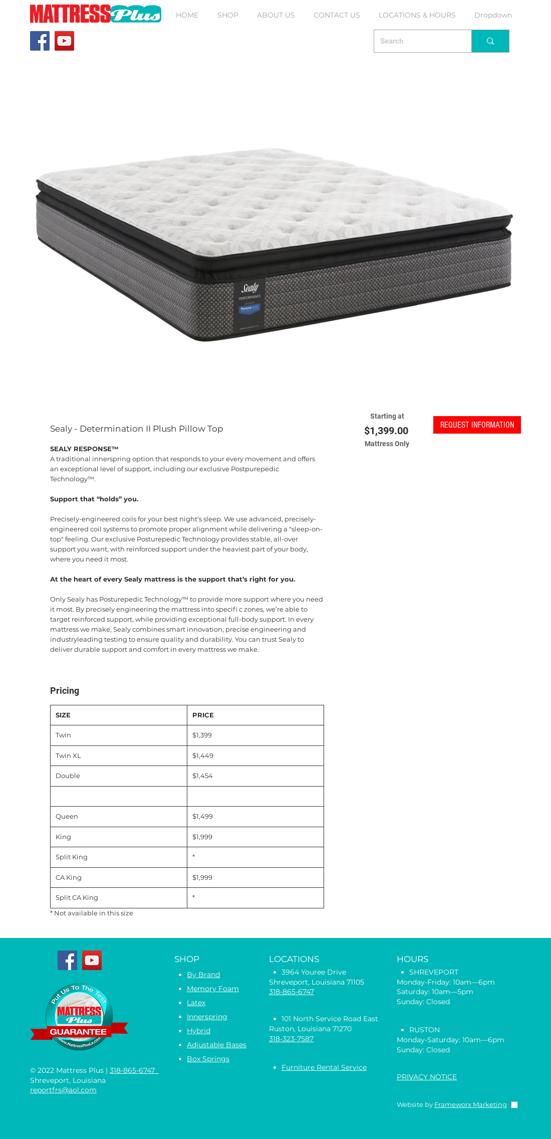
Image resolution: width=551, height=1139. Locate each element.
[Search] (415, 41)
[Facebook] (40, 41)
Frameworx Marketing (470, 1104)
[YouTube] (64, 41)
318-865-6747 (134, 1070)
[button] (227, 15)
